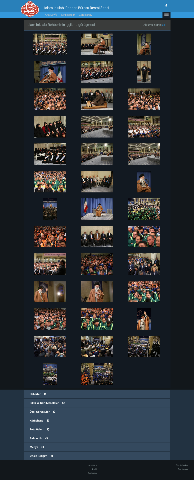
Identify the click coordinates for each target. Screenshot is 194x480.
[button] (166, 15)
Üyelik (94, 469)
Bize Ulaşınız (183, 469)
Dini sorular (68, 14)
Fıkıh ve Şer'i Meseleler (44, 402)
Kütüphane (36, 420)
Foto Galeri (36, 429)
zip (164, 24)
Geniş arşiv (85, 14)
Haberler (35, 394)
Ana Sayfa (51, 14)
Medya (34, 447)
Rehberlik (36, 438)
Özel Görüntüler (40, 411)
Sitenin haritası (182, 465)
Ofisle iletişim (38, 455)
